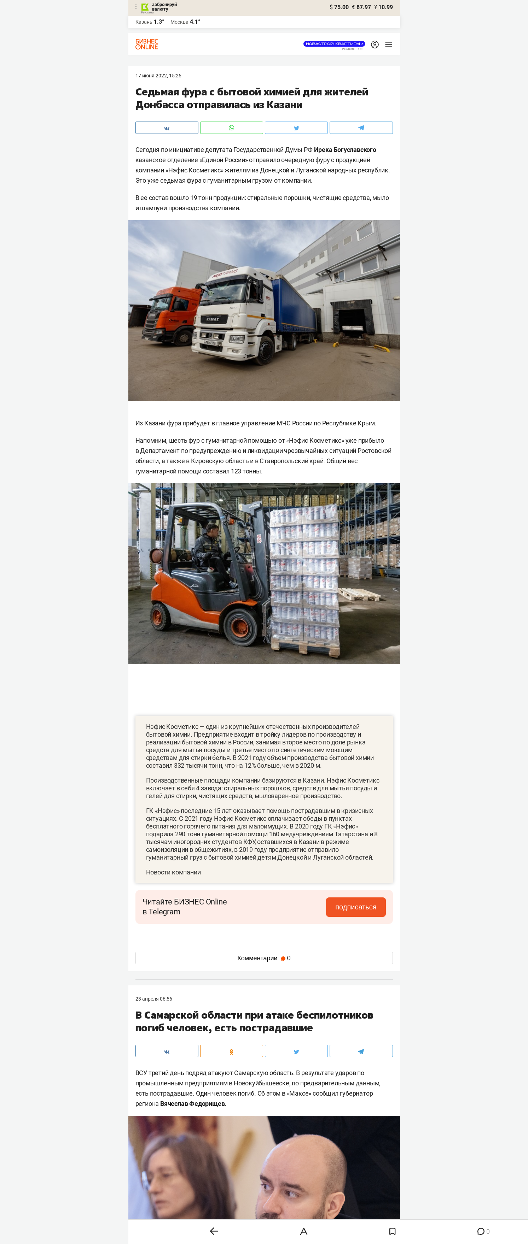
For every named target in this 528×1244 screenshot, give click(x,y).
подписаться (355, 907)
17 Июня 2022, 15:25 (158, 75)
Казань (143, 22)
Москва (179, 22)
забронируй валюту (164, 6)
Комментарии (263, 958)
